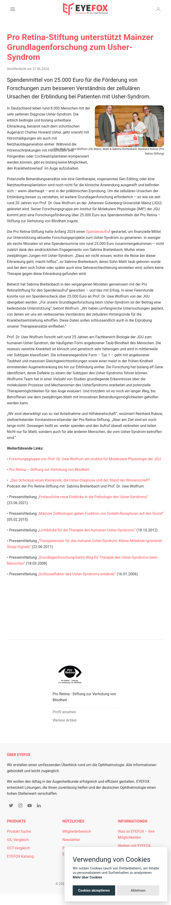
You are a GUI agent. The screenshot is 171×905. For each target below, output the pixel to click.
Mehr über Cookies (87, 877)
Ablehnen (138, 890)
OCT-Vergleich (18, 848)
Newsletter (71, 840)
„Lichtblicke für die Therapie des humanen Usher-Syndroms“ (86, 530)
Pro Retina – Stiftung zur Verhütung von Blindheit (49, 469)
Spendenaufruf (98, 231)
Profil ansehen (64, 712)
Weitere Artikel (64, 720)
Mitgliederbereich (76, 831)
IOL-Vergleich (18, 840)
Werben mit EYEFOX (134, 846)
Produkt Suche (19, 831)
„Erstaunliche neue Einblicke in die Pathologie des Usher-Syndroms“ (93, 497)
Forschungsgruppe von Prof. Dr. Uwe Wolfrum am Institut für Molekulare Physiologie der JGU (85, 459)
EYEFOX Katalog (20, 856)
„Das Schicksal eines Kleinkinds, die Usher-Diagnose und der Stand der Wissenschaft (79, 480)
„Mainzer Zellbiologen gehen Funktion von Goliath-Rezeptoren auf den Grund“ (101, 513)
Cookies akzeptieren (94, 890)
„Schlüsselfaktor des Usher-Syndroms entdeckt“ (77, 574)
